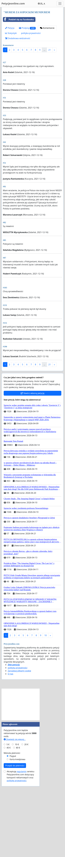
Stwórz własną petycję (32, 464)
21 (49, 49)
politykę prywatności (16, 851)
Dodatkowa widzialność (17, 38)
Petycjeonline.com (13, 3)
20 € (26, 815)
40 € (9, 818)
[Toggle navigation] (59, 3)
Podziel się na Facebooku (18, 19)
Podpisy (27, 28)
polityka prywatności (31, 33)
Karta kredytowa (17, 830)
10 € (17, 815)
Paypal (13, 826)
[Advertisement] (32, 74)
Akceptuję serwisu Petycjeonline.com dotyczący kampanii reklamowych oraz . (20, 847)
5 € (8, 815)
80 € (18, 818)
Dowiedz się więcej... (15, 810)
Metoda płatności (12, 823)
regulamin (21, 842)
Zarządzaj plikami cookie (19, 741)
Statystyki (11, 33)
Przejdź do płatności (14, 836)
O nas (10, 744)
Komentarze (47, 28)
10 (45, 706)
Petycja (9, 28)
